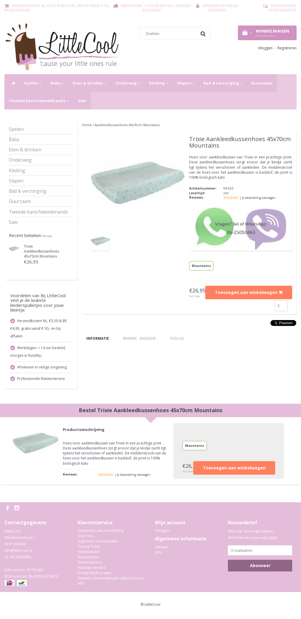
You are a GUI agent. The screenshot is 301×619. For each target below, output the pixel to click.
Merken (161, 549)
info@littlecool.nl (18, 552)
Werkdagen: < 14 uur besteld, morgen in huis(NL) (156, 8)
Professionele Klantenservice (283, 8)
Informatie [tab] (97, 338)
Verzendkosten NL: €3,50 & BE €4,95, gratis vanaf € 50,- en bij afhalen (57, 8)
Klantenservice (90, 564)
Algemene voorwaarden (98, 543)
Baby (57, 83)
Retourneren (88, 559)
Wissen (48, 236)
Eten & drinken (90, 83)
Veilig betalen (89, 554)
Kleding (158, 83)
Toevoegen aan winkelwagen (248, 292)
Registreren (287, 47)
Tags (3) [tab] (177, 338)
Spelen (32, 83)
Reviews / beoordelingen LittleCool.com (111, 580)
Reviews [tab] (139, 338)
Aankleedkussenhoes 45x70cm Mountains (41, 251)
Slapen (185, 83)
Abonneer (260, 568)
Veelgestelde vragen (95, 575)
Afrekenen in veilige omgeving (220, 8)
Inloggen (265, 47)
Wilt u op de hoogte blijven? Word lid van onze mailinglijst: (253, 536)
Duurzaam (262, 83)
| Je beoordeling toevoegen (257, 198)
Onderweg (127, 83)
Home (87, 125)
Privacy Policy (89, 548)
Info (81, 585)
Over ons (85, 538)
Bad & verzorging (223, 83)
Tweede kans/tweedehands (39, 100)
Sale (82, 100)
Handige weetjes (91, 569)
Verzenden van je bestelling (100, 532)
